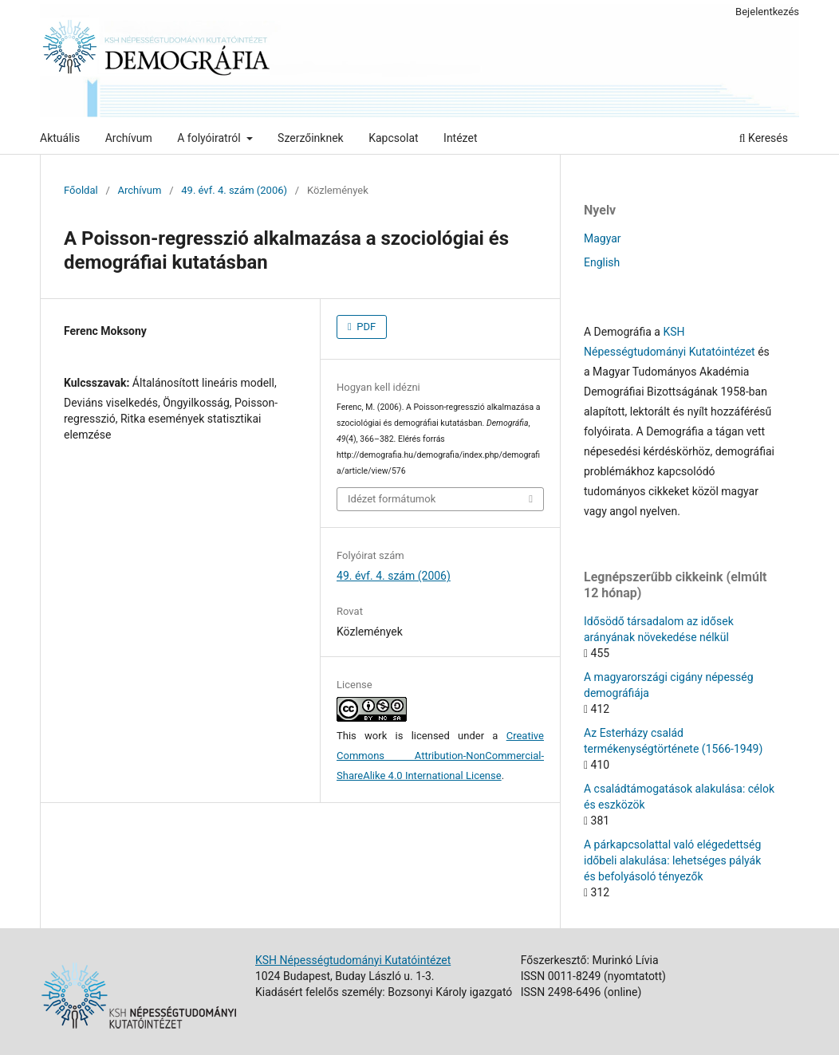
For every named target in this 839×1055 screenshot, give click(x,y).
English (602, 262)
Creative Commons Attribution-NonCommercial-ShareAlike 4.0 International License (440, 755)
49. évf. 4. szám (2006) (234, 190)
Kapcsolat (393, 138)
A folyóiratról (210, 138)
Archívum (128, 138)
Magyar (602, 238)
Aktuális (60, 138)
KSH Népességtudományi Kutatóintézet (353, 960)
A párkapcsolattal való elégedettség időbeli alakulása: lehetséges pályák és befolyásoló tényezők (672, 860)
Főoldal (81, 190)
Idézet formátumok (391, 499)
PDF (365, 327)
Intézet (460, 138)
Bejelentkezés (767, 12)
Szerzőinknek (311, 138)
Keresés (763, 138)
